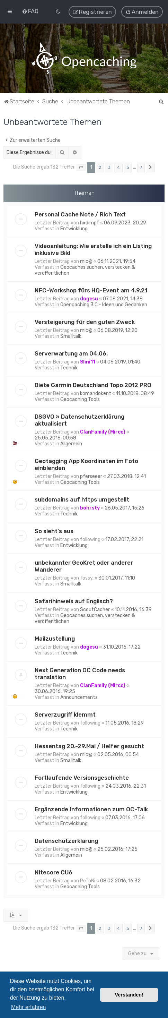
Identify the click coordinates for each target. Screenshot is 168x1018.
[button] (81, 166)
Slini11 (87, 361)
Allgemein (71, 443)
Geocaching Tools (80, 398)
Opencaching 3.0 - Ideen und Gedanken (103, 304)
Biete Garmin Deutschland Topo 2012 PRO (93, 383)
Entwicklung (74, 228)
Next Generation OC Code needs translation (80, 672)
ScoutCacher (95, 608)
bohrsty (90, 507)
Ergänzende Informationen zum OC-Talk (91, 808)
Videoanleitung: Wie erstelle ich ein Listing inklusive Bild (93, 248)
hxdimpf (89, 222)
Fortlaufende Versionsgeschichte (82, 776)
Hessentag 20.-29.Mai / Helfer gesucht (89, 745)
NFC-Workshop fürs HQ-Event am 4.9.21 (91, 289)
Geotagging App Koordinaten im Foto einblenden (86, 463)
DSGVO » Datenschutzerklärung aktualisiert (79, 419)
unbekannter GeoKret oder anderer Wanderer (84, 565)
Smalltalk (70, 335)
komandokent (95, 392)
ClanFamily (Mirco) (102, 431)
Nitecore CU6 (53, 871)
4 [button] (118, 166)
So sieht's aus (54, 530)
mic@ (86, 260)
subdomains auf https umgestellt (82, 498)
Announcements (79, 696)
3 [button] (109, 166)
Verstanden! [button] (129, 995)
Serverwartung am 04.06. (71, 352)
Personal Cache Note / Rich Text (80, 213)
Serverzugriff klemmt (65, 713)
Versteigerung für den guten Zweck (85, 320)
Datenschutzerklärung (66, 839)
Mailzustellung (55, 637)
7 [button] (141, 166)
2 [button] (100, 166)
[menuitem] (30, 11)
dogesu (89, 298)
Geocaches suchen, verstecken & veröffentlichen (85, 269)
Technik (69, 367)
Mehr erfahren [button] (28, 1007)
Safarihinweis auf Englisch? (74, 600)
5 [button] (127, 166)
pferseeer (91, 475)
